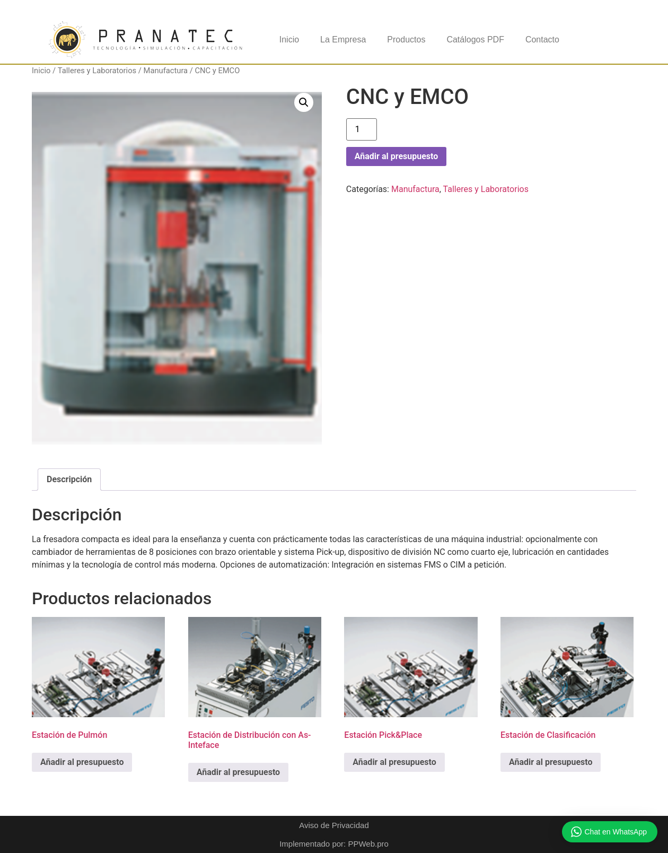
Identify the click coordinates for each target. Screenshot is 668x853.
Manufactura (166, 70)
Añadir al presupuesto (396, 156)
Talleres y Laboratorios (97, 70)
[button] (303, 102)
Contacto (542, 39)
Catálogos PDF (475, 39)
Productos (406, 39)
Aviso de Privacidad (333, 825)
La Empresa (343, 39)
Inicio (289, 39)
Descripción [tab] (69, 479)
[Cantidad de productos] (361, 129)
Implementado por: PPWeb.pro (334, 843)
